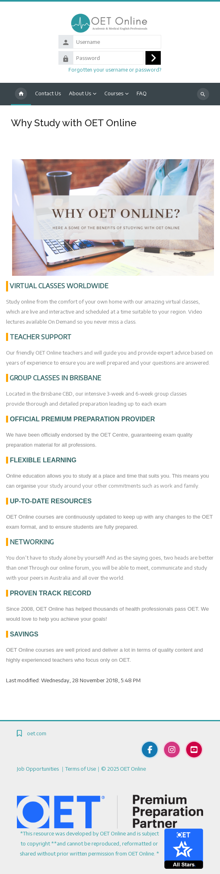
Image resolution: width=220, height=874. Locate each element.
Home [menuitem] (21, 94)
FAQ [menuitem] (142, 93)
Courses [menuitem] (113, 93)
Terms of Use (80, 768)
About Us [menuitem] (80, 93)
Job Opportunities (38, 768)
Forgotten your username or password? (114, 69)
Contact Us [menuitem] (48, 93)
